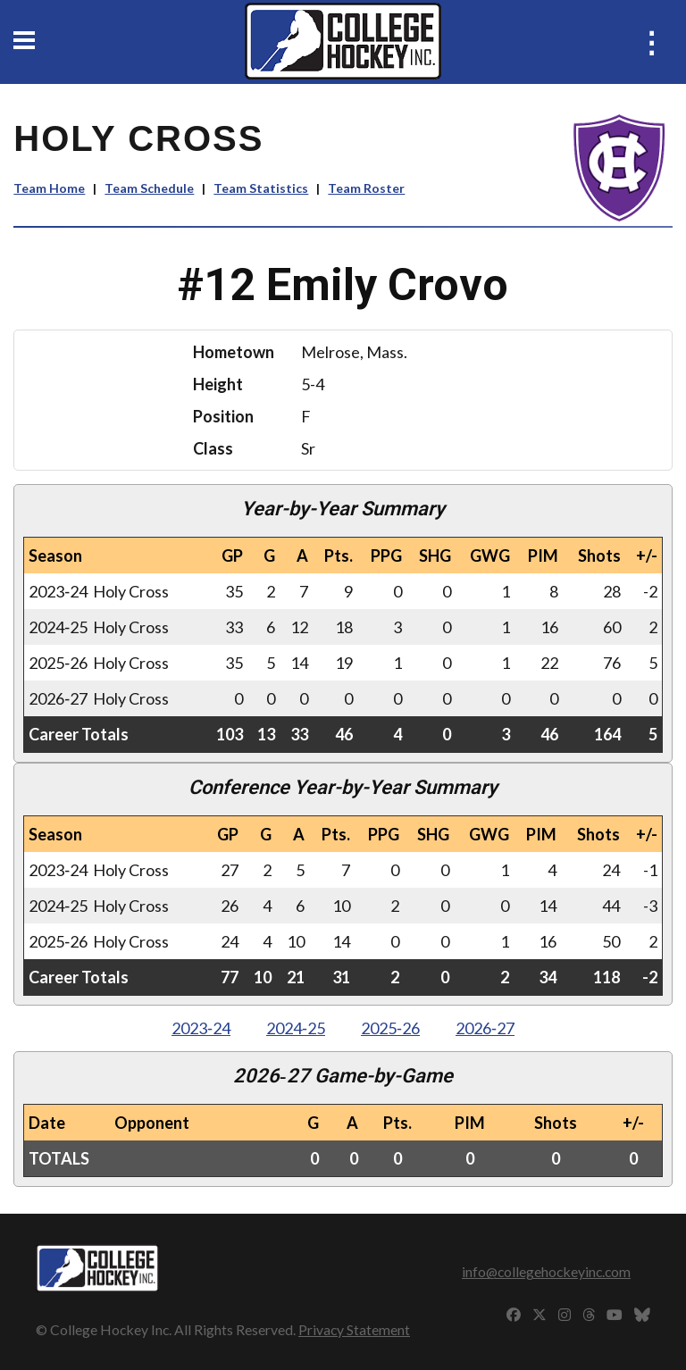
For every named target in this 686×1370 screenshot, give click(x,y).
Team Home (49, 188)
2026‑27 (485, 1028)
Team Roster (366, 188)
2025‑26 (390, 1028)
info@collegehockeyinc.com (546, 1271)
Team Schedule (149, 188)
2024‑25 (295, 1028)
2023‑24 (201, 1028)
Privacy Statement (354, 1329)
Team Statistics (260, 188)
